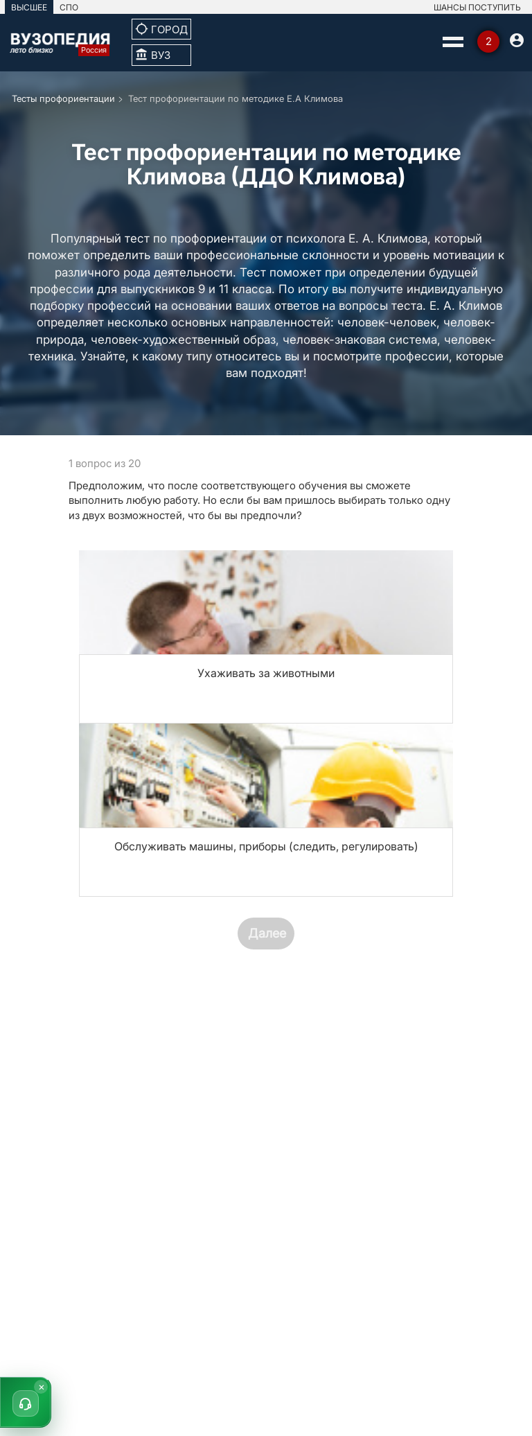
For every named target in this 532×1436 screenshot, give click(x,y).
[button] (25, 1402)
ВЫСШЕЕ (29, 7)
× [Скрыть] (41, 1386)
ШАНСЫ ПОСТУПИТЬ (477, 7)
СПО (69, 7)
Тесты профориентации (63, 98)
